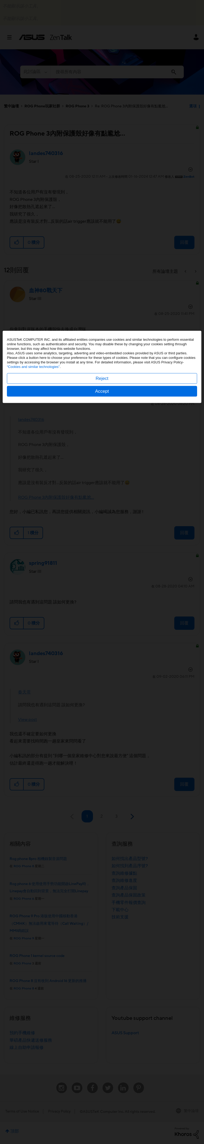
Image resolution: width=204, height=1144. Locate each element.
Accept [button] (102, 596)
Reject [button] (102, 583)
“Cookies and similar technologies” (33, 572)
